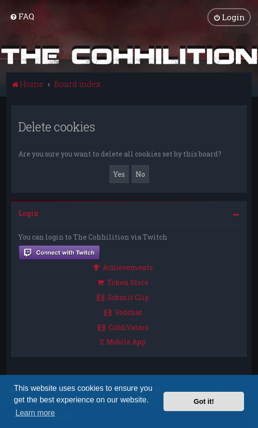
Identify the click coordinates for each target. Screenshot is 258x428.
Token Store (123, 281)
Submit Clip (123, 296)
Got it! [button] (204, 401)
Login (28, 212)
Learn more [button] (35, 413)
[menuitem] (22, 16)
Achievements (123, 266)
